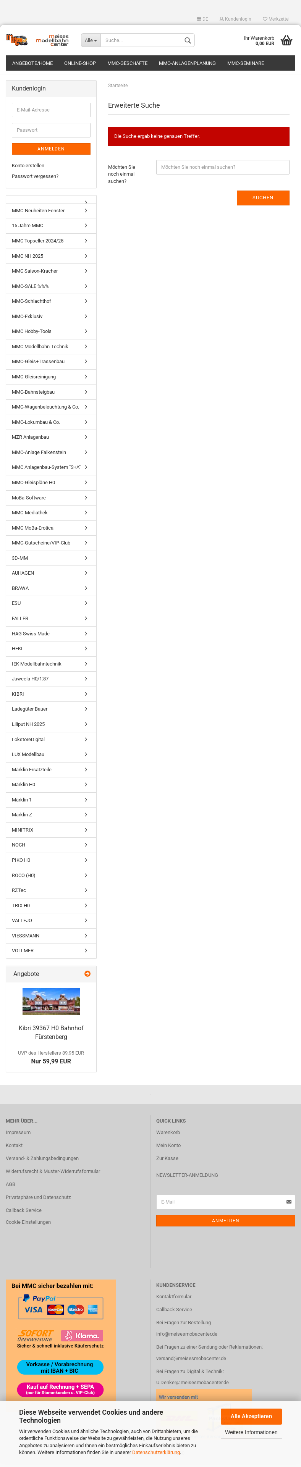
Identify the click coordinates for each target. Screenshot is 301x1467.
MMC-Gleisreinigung (34, 380)
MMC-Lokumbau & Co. (36, 426)
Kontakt (14, 1149)
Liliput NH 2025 (28, 728)
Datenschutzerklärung (156, 1452)
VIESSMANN (25, 939)
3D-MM (20, 562)
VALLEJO (22, 924)
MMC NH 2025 (27, 260)
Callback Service (24, 1214)
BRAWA (20, 592)
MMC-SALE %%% (30, 290)
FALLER (20, 622)
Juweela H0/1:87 (30, 682)
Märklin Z (22, 818)
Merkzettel (276, 19)
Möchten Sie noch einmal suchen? (121, 178)
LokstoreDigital (28, 743)
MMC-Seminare (245, 63)
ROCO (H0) (24, 879)
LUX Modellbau (28, 758)
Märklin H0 (23, 788)
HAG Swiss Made (31, 637)
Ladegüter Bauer (29, 713)
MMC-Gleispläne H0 (33, 486)
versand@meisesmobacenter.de (191, 1362)
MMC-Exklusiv (27, 320)
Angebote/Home (32, 63)
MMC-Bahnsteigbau (33, 396)
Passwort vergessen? (35, 180)
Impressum (18, 1136)
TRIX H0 (21, 909)
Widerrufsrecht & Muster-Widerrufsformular (53, 1175)
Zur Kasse (167, 1162)
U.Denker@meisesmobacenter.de (192, 1386)
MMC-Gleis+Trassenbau (38, 365)
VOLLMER (23, 955)
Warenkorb (168, 1136)
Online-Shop (80, 63)
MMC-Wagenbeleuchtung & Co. (45, 411)
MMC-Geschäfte (127, 63)
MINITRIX (22, 834)
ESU (16, 607)
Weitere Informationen (251, 1432)
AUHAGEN (23, 577)
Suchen (262, 202)
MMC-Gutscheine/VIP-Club (41, 546)
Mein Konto (168, 1149)
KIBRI (18, 698)
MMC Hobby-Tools (32, 335)
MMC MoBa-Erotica (32, 532)
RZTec (19, 894)
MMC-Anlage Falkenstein (39, 456)
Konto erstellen (28, 169)
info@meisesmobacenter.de (186, 1338)
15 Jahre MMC (27, 230)
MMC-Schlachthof (31, 305)
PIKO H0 (21, 864)
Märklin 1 (22, 803)
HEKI (17, 652)
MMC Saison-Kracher (35, 275)
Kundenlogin (235, 19)
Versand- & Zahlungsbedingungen (42, 1162)
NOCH (18, 849)
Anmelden (51, 152)
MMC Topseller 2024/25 (37, 244)
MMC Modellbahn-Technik (40, 350)
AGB (10, 1188)
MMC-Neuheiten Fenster (38, 214)
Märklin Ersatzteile (32, 773)
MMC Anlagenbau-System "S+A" (46, 471)
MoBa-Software (29, 501)
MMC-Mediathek (30, 516)
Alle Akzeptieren (251, 1416)
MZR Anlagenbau (30, 441)
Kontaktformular (173, 1300)
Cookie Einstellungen (28, 1226)
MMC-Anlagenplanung (187, 63)
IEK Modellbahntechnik (36, 667)
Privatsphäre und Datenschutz (38, 1201)
